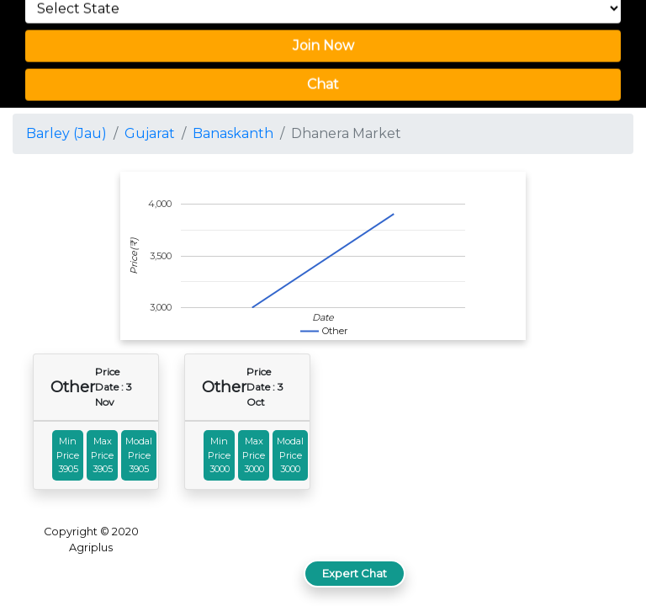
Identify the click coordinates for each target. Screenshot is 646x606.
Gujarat (149, 133)
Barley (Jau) (66, 133)
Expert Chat (354, 573)
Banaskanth (233, 133)
